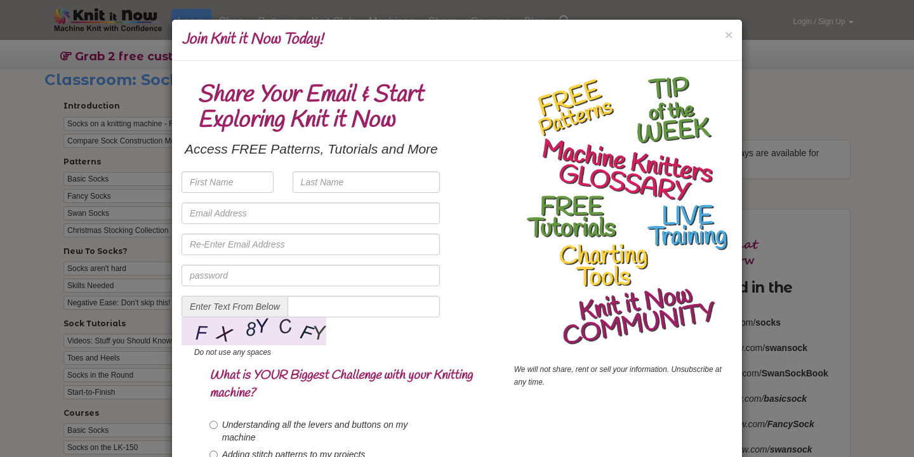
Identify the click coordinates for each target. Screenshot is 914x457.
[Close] (728, 34)
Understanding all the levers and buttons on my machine (308, 431)
